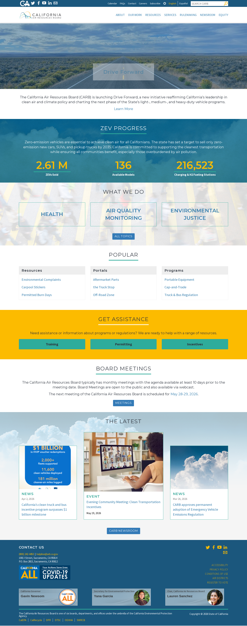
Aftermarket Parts (106, 280)
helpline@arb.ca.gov (47, 554)
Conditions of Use (216, 574)
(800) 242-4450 (26, 554)
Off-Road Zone (103, 295)
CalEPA (22, 620)
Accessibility (220, 565)
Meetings (123, 403)
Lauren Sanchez (179, 596)
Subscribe (155, 3)
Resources (153, 15)
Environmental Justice (194, 214)
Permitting (123, 344)
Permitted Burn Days (37, 295)
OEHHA (69, 620)
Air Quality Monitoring (123, 214)
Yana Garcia (103, 596)
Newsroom (207, 15)
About (120, 15)
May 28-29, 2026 (184, 394)
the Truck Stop (104, 287)
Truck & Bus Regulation (181, 295)
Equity (223, 15)
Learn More (123, 109)
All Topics (123, 236)
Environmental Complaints (41, 280)
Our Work (135, 15)
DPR (48, 620)
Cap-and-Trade (175, 287)
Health (52, 214)
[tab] (164, 3)
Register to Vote (217, 583)
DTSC (58, 620)
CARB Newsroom (123, 531)
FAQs (122, 3)
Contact (132, 3)
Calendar (112, 3)
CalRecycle (36, 620)
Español (183, 3)
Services (170, 15)
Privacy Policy (219, 569)
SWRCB (81, 620)
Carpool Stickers (33, 287)
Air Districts (220, 578)
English (172, 3)
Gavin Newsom (32, 596)
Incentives (195, 344)
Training (52, 344)
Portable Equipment (179, 280)
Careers (143, 3)
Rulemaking (188, 15)
